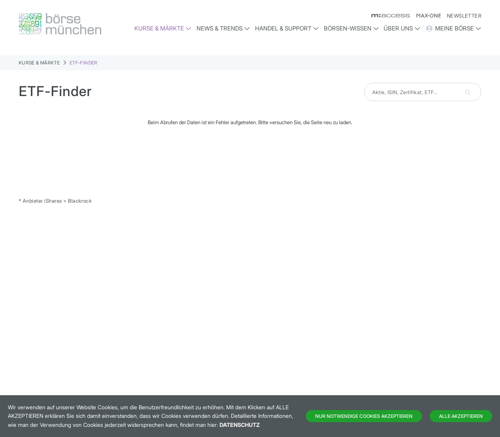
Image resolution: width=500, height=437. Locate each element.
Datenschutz (240, 424)
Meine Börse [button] (453, 28)
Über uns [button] (402, 28)
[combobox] (422, 92)
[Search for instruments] (422, 92)
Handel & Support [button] (287, 28)
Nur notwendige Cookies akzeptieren (363, 416)
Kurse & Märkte (39, 63)
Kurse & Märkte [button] (162, 28)
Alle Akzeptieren (461, 416)
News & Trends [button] (223, 28)
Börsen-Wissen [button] (351, 28)
